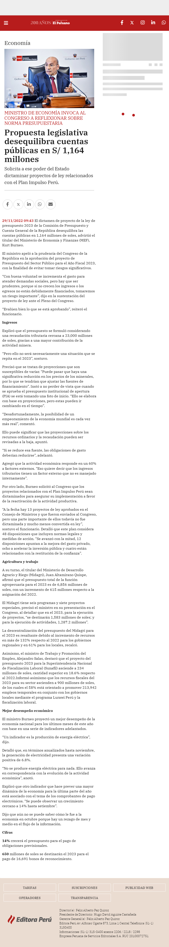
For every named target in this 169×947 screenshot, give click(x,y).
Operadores (29, 898)
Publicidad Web (139, 888)
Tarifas (30, 888)
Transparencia (84, 898)
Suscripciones (84, 888)
